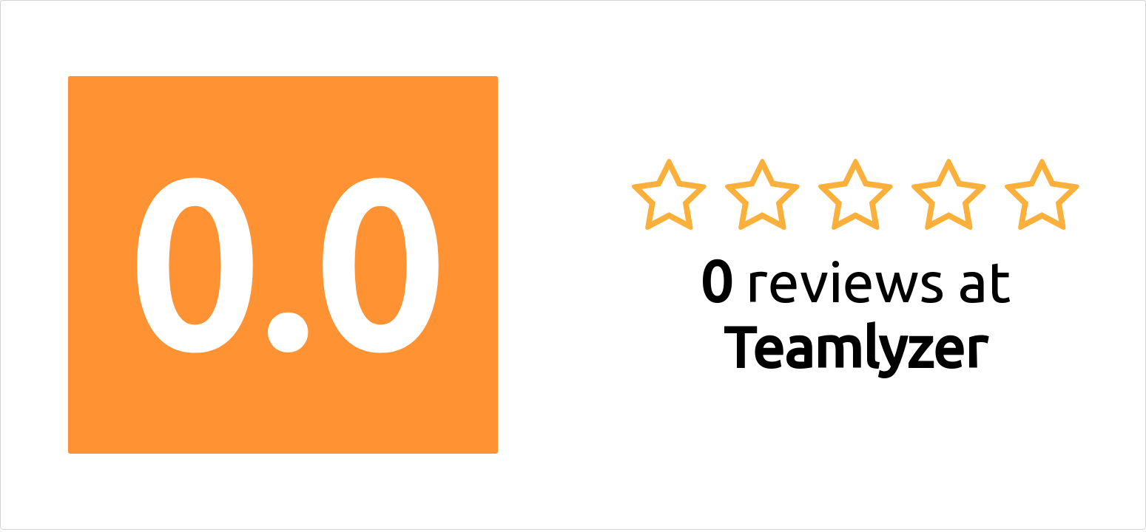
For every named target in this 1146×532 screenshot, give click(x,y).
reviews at (855, 314)
